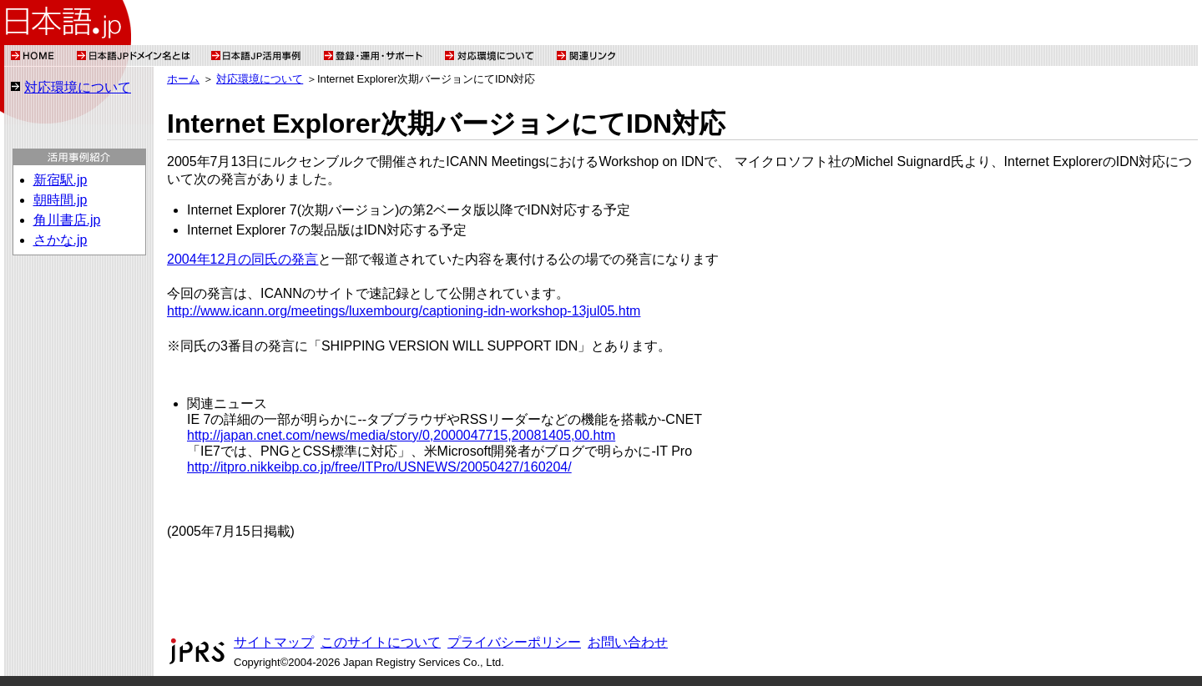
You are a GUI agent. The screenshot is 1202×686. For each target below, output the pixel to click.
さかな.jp (60, 240)
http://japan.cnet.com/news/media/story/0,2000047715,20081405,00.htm (401, 435)
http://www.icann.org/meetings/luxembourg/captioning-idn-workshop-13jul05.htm (403, 311)
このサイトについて (381, 642)
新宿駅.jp (60, 180)
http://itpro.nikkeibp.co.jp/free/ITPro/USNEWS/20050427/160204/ (379, 467)
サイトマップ (274, 642)
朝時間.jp (60, 200)
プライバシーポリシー (514, 642)
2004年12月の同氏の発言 (242, 259)
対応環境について (77, 87)
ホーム (183, 79)
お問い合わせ (628, 642)
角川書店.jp (67, 220)
